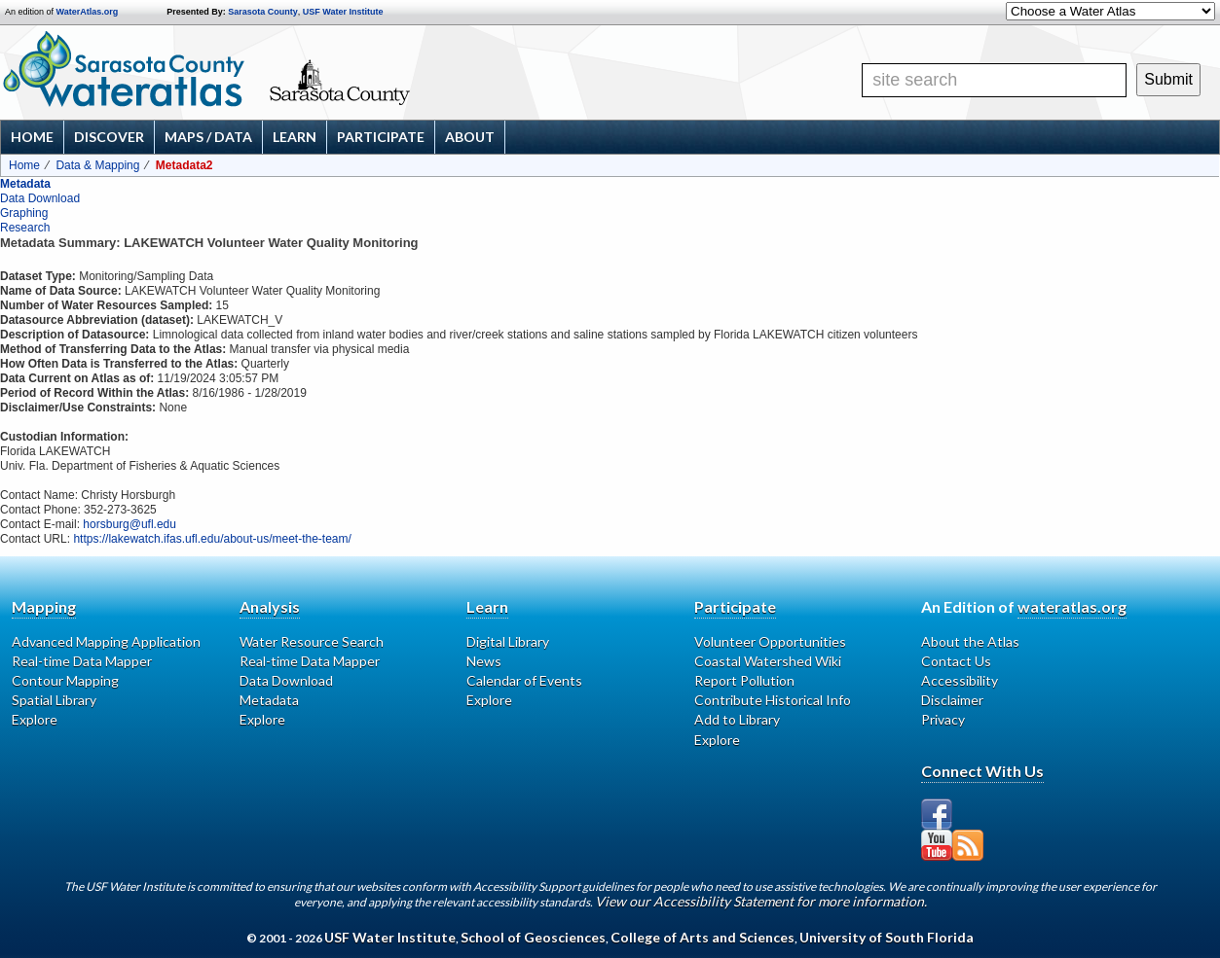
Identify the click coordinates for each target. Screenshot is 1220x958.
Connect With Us (982, 771)
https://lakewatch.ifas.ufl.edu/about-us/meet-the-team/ (212, 539)
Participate (381, 136)
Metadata (25, 184)
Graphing (24, 213)
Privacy (943, 719)
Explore (34, 719)
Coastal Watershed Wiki (767, 661)
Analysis (270, 606)
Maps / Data (208, 136)
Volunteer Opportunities (770, 641)
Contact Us (956, 661)
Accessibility (959, 680)
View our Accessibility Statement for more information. (761, 901)
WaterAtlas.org (87, 12)
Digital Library (507, 641)
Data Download (40, 198)
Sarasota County (263, 12)
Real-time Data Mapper (82, 661)
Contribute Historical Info (772, 700)
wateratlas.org (1072, 606)
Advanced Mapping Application (106, 641)
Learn (294, 136)
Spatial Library (54, 700)
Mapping (44, 606)
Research (25, 227)
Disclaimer (952, 700)
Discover (109, 136)
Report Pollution (744, 680)
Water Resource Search (312, 641)
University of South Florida (886, 937)
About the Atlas (970, 641)
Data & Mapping (97, 165)
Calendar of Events (524, 680)
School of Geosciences (533, 937)
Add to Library (737, 719)
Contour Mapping (65, 680)
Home (32, 136)
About (470, 136)
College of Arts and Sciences (702, 937)
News (483, 661)
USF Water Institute (343, 12)
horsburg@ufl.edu (129, 524)
